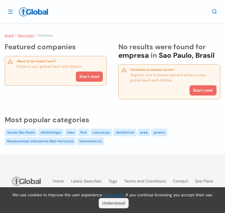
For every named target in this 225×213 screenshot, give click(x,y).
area (144, 132)
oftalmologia (50, 132)
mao (70, 132)
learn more (113, 194)
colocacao (101, 132)
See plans (204, 181)
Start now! (89, 76)
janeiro (159, 132)
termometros (90, 141)
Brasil (9, 35)
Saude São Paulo (21, 132)
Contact (180, 181)
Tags (112, 181)
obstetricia (125, 132)
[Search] (214, 11)
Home (58, 181)
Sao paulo (26, 35)
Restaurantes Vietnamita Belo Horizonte (40, 141)
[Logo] (33, 12)
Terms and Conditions (145, 181)
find (83, 132)
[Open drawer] (10, 11)
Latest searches (86, 181)
